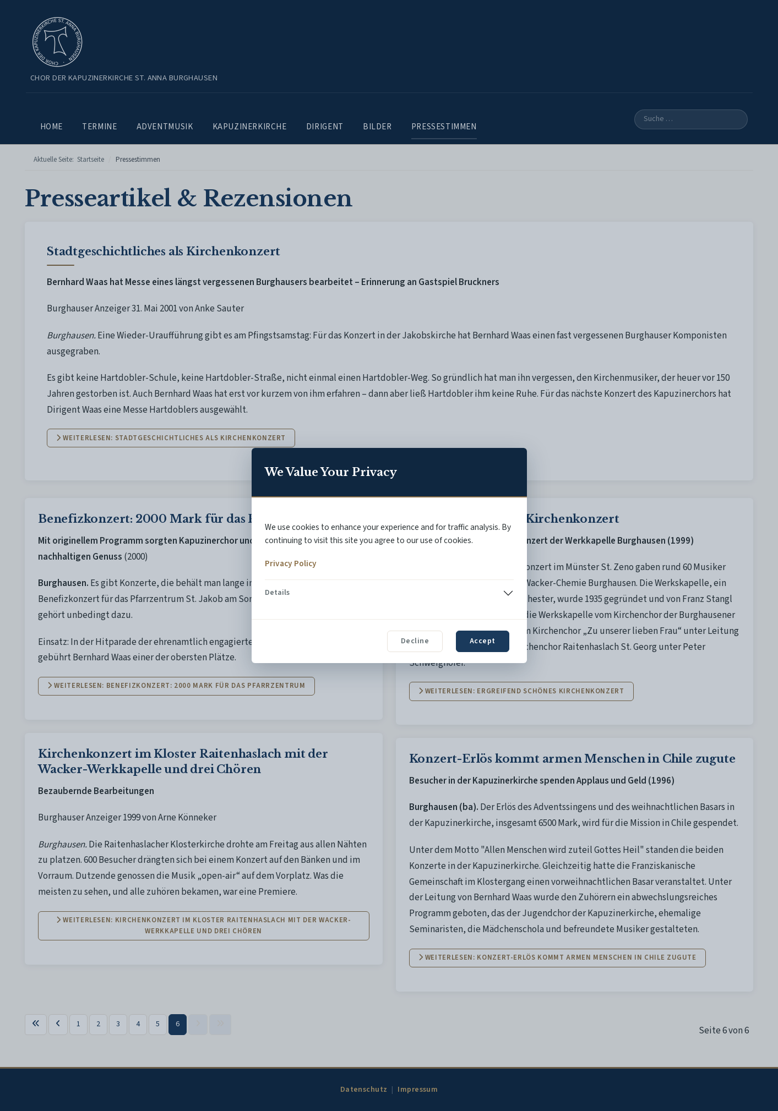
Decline (415, 641)
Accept (483, 641)
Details (277, 592)
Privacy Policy (291, 563)
